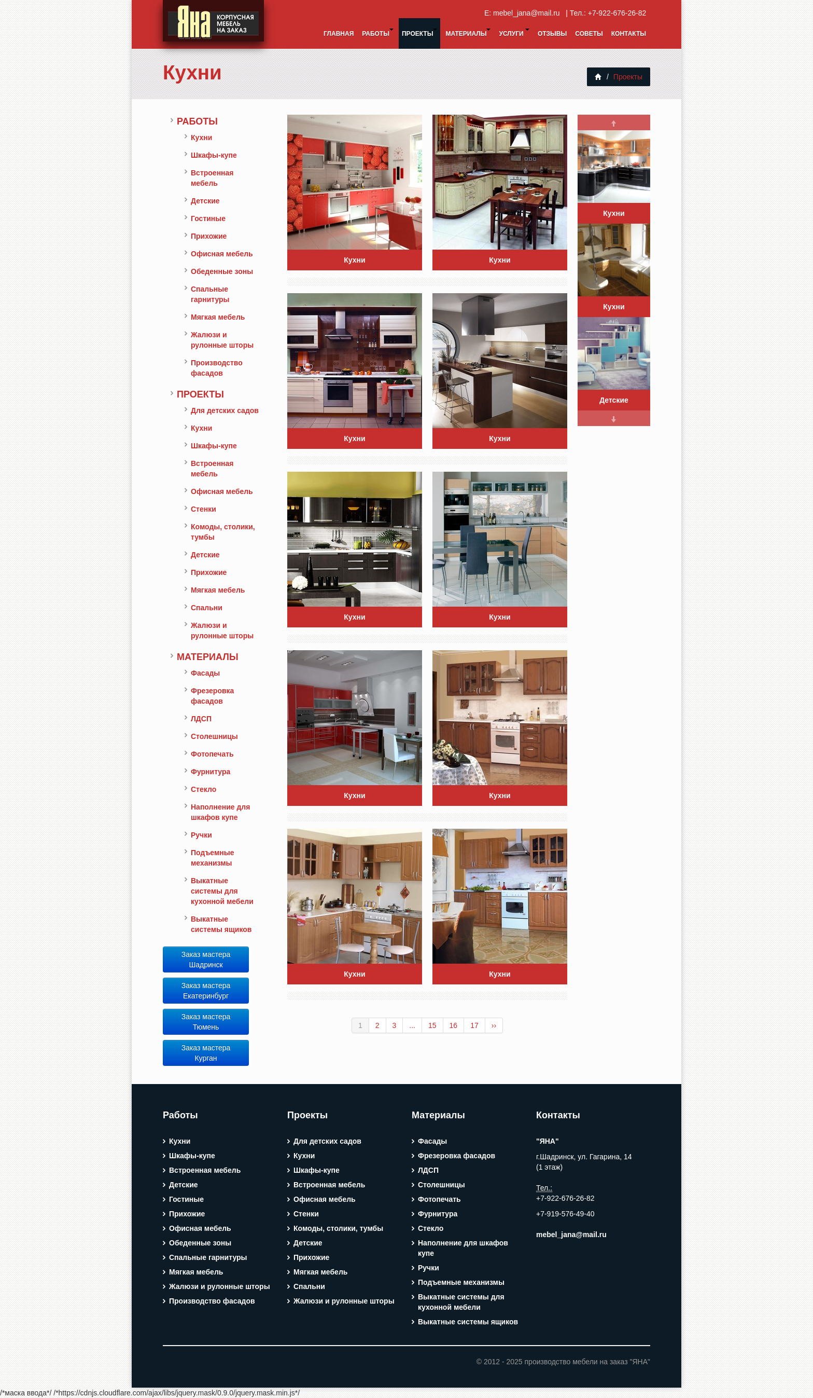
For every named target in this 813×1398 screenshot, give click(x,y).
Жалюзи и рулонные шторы (222, 340)
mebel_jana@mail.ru (528, 13)
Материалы (467, 33)
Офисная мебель (222, 254)
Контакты (628, 33)
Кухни (192, 72)
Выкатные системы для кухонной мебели (222, 891)
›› (494, 1025)
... (412, 1025)
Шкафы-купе (214, 155)
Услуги (514, 33)
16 (454, 1025)
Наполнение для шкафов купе (220, 812)
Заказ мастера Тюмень (206, 1021)
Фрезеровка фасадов (212, 696)
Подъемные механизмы (212, 857)
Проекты (420, 33)
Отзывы (552, 33)
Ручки (201, 835)
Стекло (203, 789)
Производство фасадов (217, 368)
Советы (588, 33)
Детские (205, 201)
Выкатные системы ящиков (221, 924)
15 (432, 1025)
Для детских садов (225, 410)
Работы (378, 33)
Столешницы (214, 736)
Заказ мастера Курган (206, 1053)
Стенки (203, 509)
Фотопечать (212, 754)
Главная (339, 33)
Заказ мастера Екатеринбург (206, 990)
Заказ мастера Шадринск (206, 959)
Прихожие (209, 236)
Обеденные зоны (222, 271)
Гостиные (208, 218)
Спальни (206, 608)
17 (474, 1025)
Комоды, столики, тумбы (223, 532)
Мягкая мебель (218, 317)
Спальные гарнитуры (210, 294)
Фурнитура (210, 771)
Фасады (205, 673)
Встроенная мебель (212, 178)
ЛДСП (201, 719)
